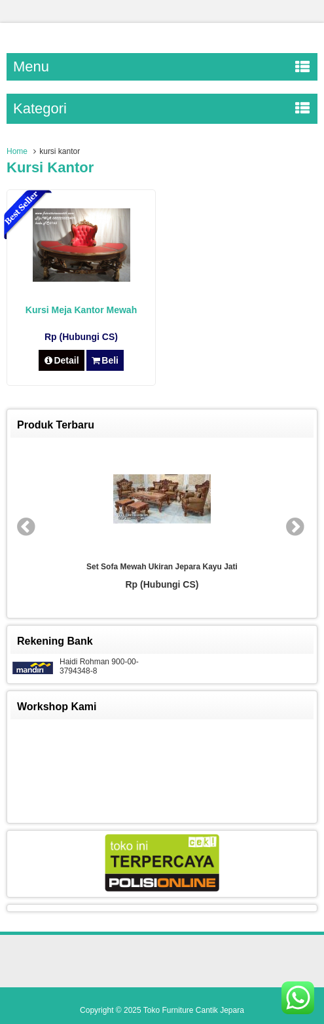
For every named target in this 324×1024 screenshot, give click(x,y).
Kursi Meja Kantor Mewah (81, 310)
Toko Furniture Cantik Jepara (193, 1010)
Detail (61, 360)
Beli (105, 360)
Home (17, 151)
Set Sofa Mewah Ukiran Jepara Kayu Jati (162, 566)
